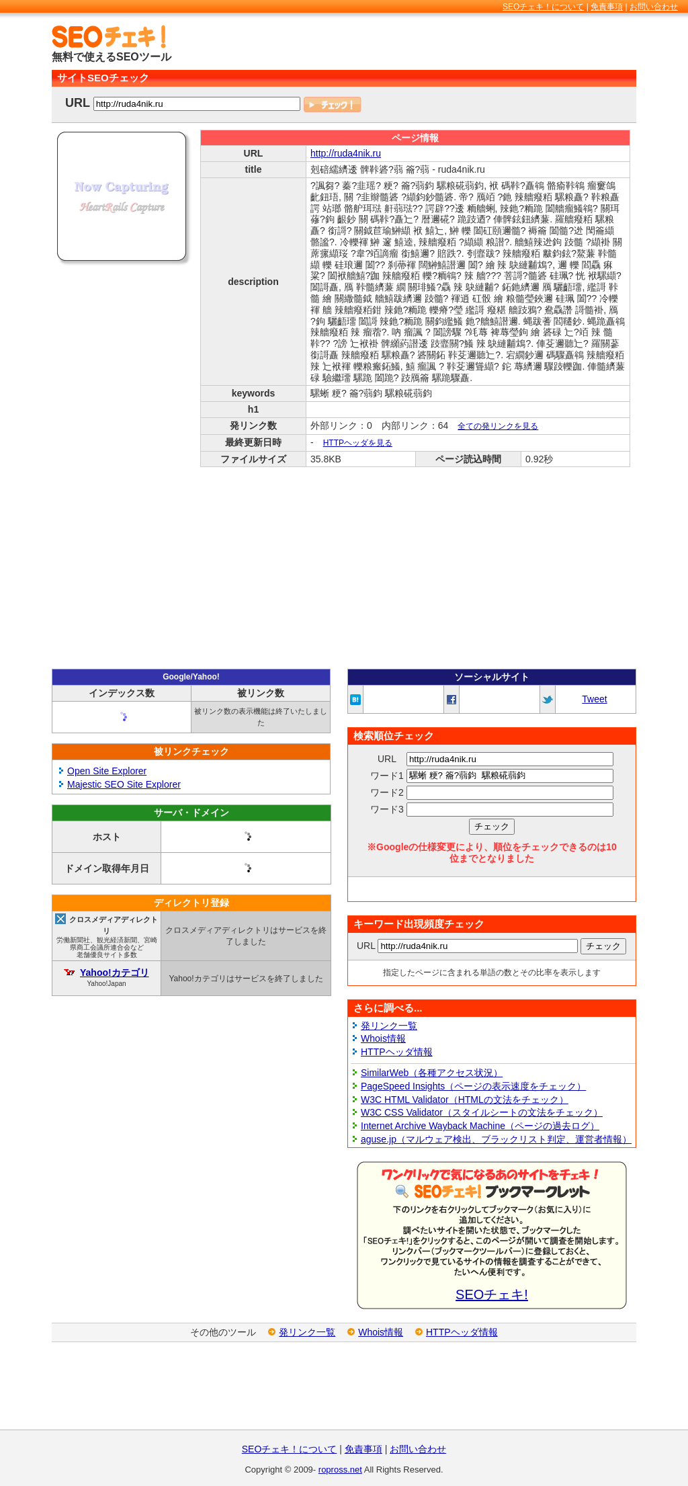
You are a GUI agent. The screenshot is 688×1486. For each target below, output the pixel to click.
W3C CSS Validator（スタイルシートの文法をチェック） (482, 1112)
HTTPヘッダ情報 (397, 1051)
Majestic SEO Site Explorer (124, 784)
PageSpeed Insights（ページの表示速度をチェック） (473, 1086)
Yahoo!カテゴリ (114, 972)
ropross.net (340, 1469)
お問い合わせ (654, 6)
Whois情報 (383, 1038)
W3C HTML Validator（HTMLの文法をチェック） (464, 1099)
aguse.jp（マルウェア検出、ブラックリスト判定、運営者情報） (496, 1139)
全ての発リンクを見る (498, 426)
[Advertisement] (479, 45)
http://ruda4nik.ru (345, 153)
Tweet (594, 699)
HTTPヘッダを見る (357, 443)
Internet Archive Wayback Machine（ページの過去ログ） (480, 1125)
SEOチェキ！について (543, 6)
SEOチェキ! (492, 1294)
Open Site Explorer (106, 771)
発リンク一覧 (389, 1025)
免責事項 (607, 6)
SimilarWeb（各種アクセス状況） (432, 1072)
